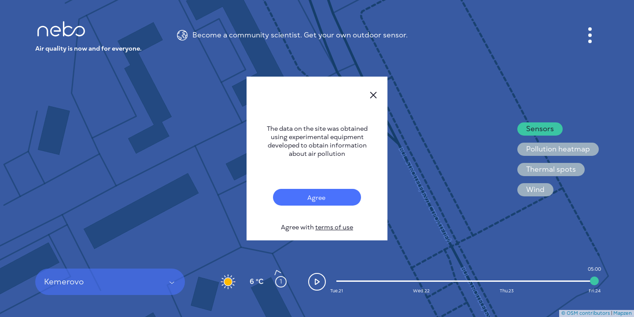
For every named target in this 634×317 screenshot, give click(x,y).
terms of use (334, 227)
